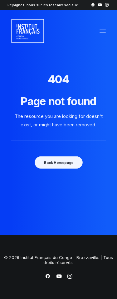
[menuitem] (92, 5)
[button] (92, 5)
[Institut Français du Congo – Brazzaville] (43, 30)
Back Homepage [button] (58, 162)
